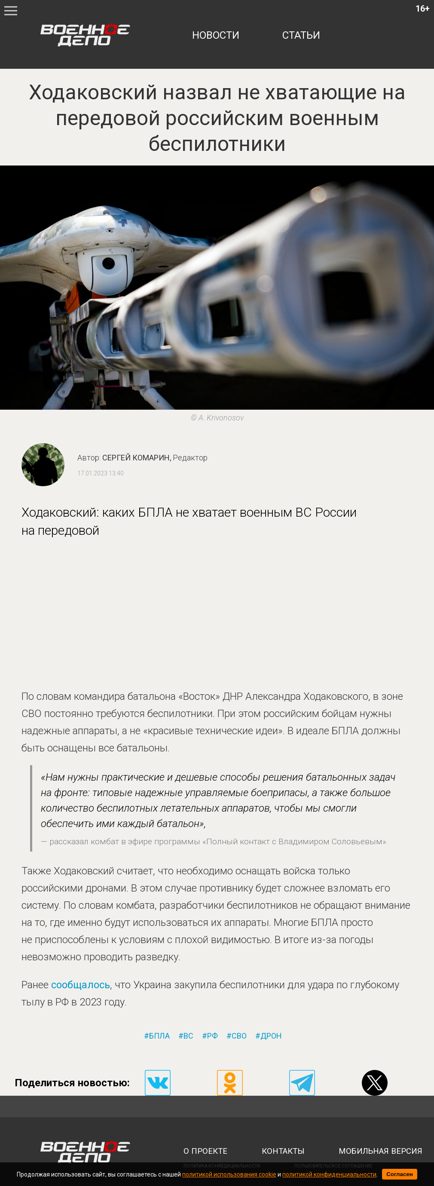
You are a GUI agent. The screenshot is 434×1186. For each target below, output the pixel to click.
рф (212, 1036)
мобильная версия (380, 1151)
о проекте (205, 1151)
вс (188, 1036)
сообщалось (80, 985)
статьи (301, 35)
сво (239, 1036)
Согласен (399, 1174)
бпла (159, 1036)
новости (215, 35)
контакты (283, 1151)
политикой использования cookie (229, 1174)
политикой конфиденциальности (329, 1174)
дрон (271, 1036)
